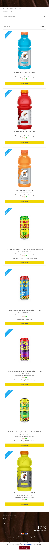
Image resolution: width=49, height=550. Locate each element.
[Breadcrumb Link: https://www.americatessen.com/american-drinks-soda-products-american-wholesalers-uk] (10, 9)
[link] (38, 527)
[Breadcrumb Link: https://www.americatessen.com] (4, 9)
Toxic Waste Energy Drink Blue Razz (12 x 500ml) (24, 310)
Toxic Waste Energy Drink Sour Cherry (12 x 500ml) (24, 371)
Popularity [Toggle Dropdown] (7, 26)
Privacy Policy (28, 544)
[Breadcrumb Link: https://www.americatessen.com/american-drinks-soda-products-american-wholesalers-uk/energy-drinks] (18, 9)
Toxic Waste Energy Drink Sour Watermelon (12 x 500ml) (24, 249)
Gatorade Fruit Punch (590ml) (24, 131)
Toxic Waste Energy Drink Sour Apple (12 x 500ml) (24, 432)
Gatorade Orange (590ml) (24, 190)
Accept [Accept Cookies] (25, 548)
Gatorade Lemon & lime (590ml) (24, 493)
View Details (24, 83)
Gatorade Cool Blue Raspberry (24, 72)
